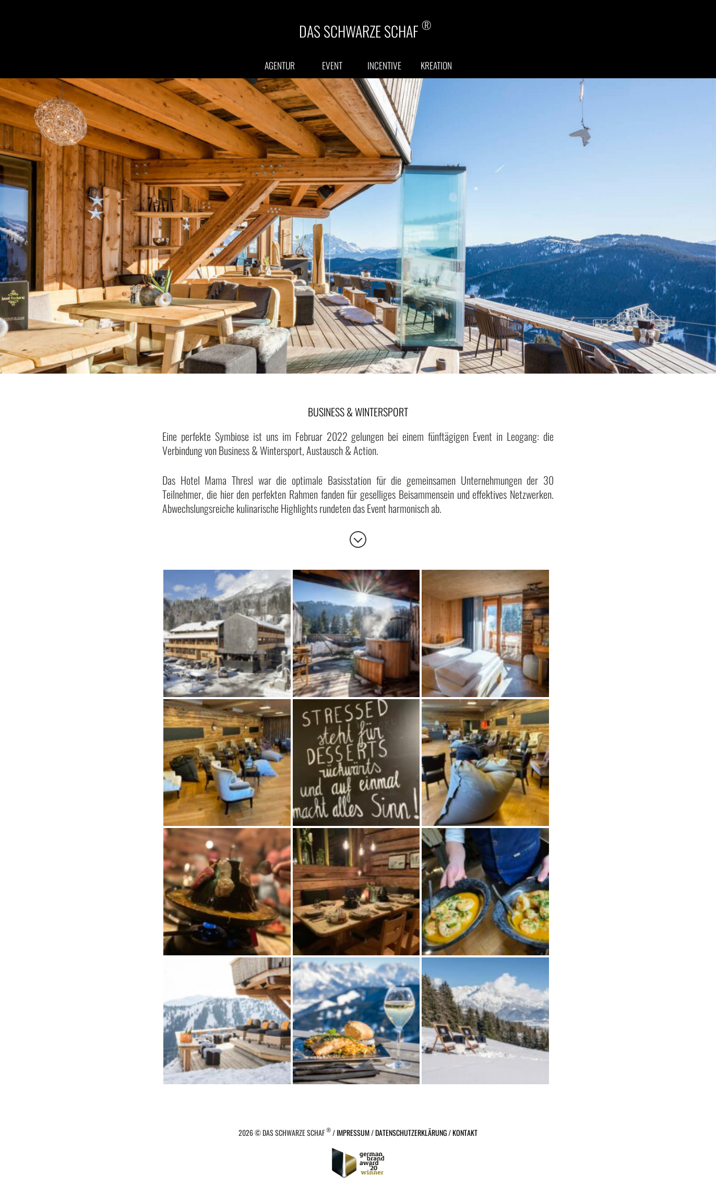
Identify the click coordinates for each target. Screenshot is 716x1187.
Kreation (436, 65)
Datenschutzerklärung (411, 1132)
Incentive (384, 65)
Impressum (353, 1132)
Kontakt (465, 1132)
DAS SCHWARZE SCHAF (365, 30)
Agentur (280, 65)
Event (332, 65)
